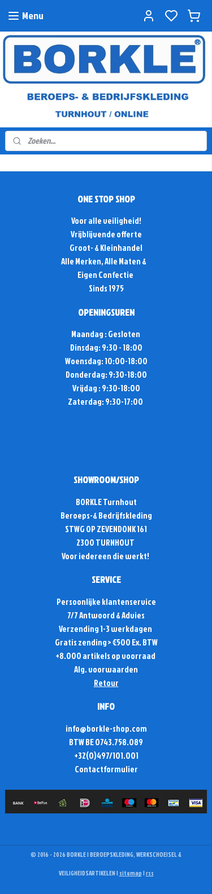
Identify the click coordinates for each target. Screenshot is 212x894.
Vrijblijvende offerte (106, 234)
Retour (106, 683)
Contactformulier (106, 769)
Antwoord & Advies (111, 615)
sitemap (130, 873)
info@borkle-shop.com (106, 728)
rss (150, 873)
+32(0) (85, 756)
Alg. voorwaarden (106, 669)
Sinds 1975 (106, 288)
